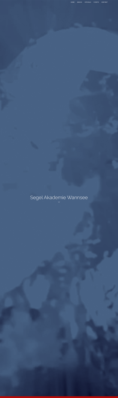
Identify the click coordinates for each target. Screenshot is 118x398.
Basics (79, 2)
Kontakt (105, 2)
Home (73, 2)
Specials (88, 2)
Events (96, 2)
